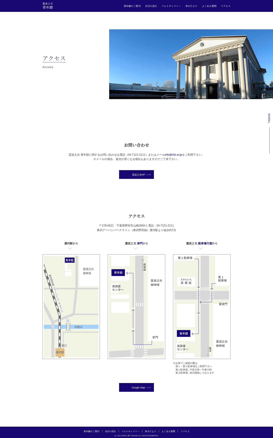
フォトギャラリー (171, 6)
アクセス (226, 6)
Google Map (138, 387)
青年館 (47, 5)
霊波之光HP (138, 174)
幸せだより (191, 6)
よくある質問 (209, 6)
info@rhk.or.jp (173, 154)
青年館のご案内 (132, 6)
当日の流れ (151, 6)
